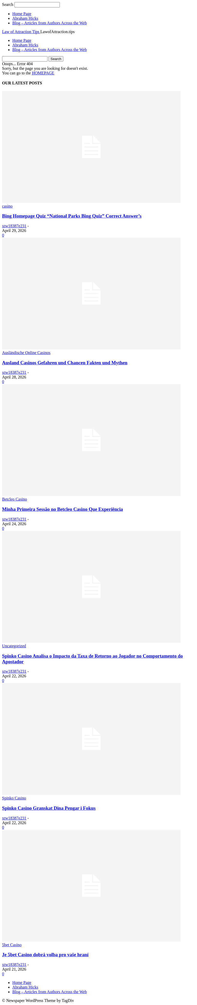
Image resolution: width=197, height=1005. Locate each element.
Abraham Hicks (25, 18)
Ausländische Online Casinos (26, 352)
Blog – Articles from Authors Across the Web (49, 23)
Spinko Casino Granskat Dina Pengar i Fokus (48, 808)
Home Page (21, 14)
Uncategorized (14, 646)
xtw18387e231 (14, 226)
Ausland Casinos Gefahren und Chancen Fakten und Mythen (64, 362)
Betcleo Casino (14, 499)
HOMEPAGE (43, 73)
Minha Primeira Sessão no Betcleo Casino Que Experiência (62, 509)
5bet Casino (12, 945)
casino (7, 206)
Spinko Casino (14, 798)
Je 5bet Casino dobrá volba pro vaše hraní (45, 954)
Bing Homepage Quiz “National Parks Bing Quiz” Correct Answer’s (72, 216)
